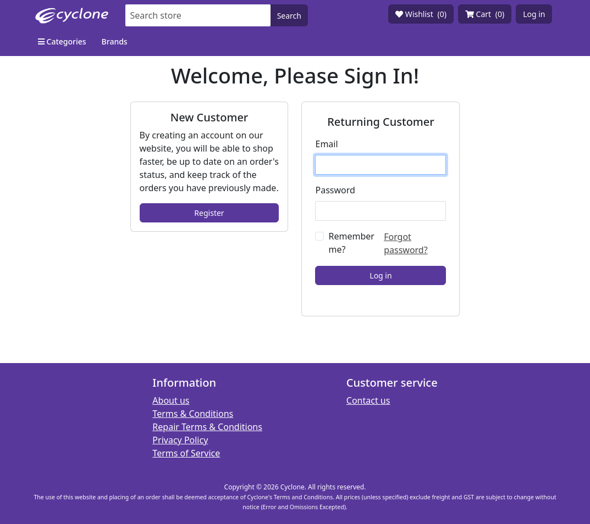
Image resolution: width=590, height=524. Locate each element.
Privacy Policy (180, 440)
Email (326, 144)
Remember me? (351, 242)
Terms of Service (186, 453)
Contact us (368, 400)
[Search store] (197, 15)
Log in (534, 14)
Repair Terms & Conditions (207, 427)
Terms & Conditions (192, 414)
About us (170, 400)
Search (289, 15)
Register (209, 213)
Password (335, 190)
